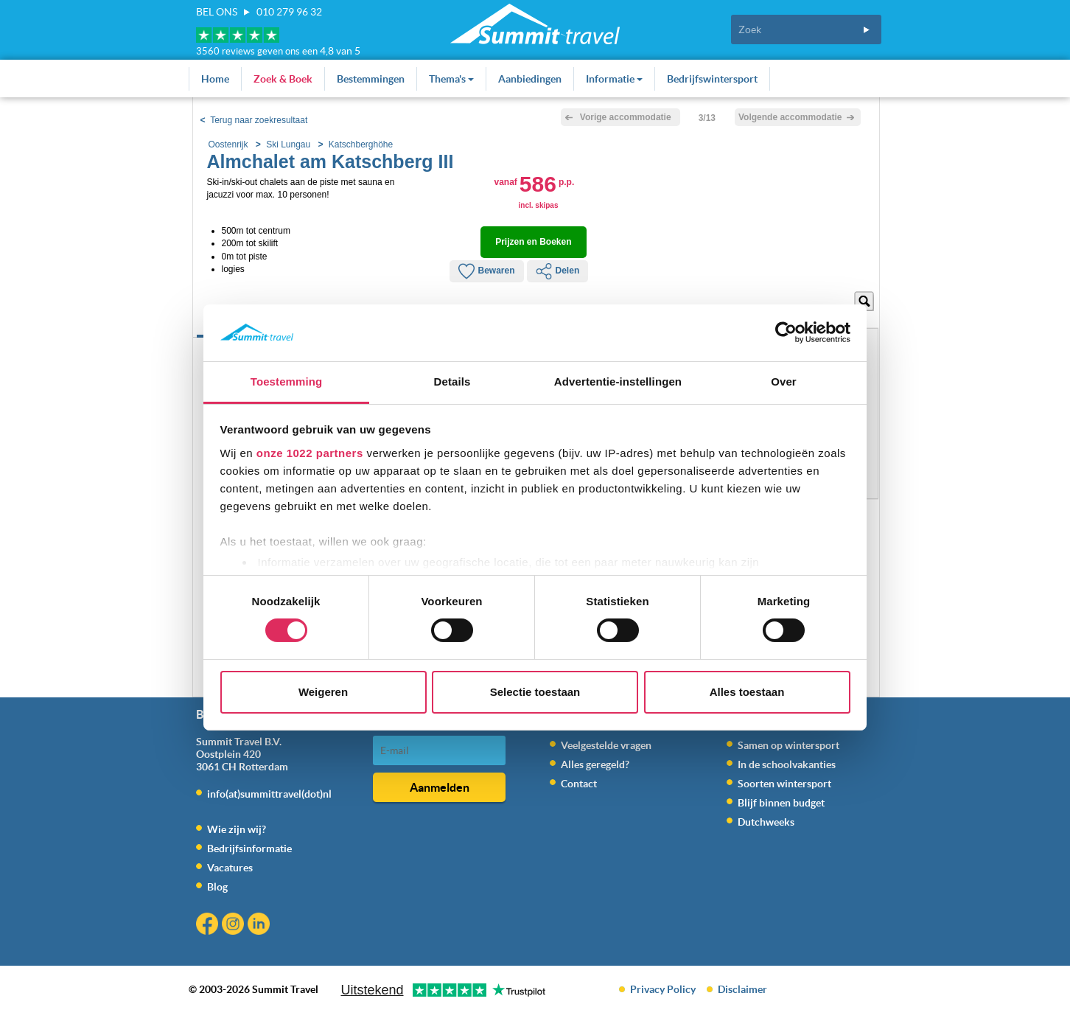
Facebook (209, 925)
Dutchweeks (766, 822)
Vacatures (230, 868)
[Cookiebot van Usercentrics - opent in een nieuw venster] (785, 332)
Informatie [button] (614, 79)
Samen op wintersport (788, 745)
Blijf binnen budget (781, 803)
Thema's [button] (451, 79)
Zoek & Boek (282, 79)
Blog (217, 887)
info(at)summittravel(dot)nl (269, 794)
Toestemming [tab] (287, 381)
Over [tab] (784, 381)
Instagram (235, 925)
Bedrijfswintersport (712, 79)
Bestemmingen (371, 79)
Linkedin (260, 925)
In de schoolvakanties (787, 764)
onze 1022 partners (309, 453)
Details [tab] (452, 381)
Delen (558, 271)
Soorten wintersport (784, 784)
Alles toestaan (747, 692)
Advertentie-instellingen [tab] (618, 381)
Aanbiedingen (530, 79)
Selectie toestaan (535, 692)
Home (215, 79)
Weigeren (323, 692)
